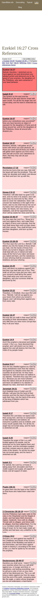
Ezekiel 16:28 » (22, 61)
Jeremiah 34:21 (10, 389)
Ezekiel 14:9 (8, 340)
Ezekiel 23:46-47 (10, 217)
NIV (3, 63)
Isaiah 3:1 (7, 462)
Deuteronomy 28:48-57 (13, 561)
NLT (11, 63)
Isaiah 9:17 (8, 413)
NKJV (16, 63)
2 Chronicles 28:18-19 (13, 511)
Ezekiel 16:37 (9, 143)
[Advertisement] (21, 28)
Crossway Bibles (14, 593)
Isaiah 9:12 (8, 94)
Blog (20, 7)
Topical (29, 2)
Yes (31, 94)
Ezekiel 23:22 (9, 290)
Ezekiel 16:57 (9, 119)
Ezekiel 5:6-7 (9, 364)
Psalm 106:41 (9, 487)
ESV (29, 63)
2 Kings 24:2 (8, 536)
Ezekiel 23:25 (9, 266)
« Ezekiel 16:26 (8, 61)
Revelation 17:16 (10, 168)
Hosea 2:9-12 (9, 192)
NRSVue (22, 63)
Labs (37, 2)
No (35, 94)
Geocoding (20, 2)
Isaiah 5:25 (8, 438)
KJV (7, 63)
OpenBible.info (8, 2)
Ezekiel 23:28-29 (10, 241)
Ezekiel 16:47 (9, 315)
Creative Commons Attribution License (16, 588)
